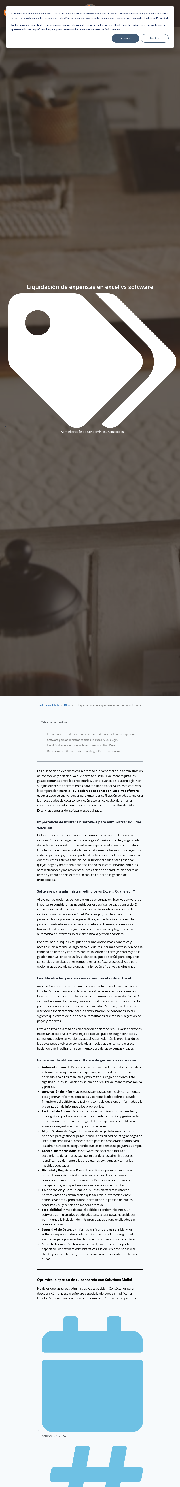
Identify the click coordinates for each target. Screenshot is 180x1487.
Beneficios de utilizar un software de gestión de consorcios (83, 751)
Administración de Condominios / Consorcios (92, 432)
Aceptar (125, 38)
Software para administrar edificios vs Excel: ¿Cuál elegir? (82, 740)
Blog (67, 705)
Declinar (154, 38)
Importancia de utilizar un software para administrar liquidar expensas (91, 734)
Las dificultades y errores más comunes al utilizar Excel (81, 745)
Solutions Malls (49, 705)
